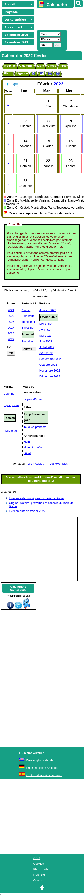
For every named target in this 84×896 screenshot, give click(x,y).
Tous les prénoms (35, 427)
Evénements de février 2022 (27, 511)
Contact (38, 880)
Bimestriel (28, 327)
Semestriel (28, 316)
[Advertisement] (58, 18)
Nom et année (33, 447)
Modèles (10, 65)
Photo (8, 73)
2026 (11, 321)
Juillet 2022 (46, 347)
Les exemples (59, 463)
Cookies (38, 863)
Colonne (9, 393)
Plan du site (41, 869)
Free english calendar (40, 760)
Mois (40, 65)
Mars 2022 (46, 324)
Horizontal (10, 430)
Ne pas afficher (32, 399)
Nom (27, 441)
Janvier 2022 (47, 310)
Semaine (27, 341)
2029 (11, 339)
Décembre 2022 (49, 376)
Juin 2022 (45, 341)
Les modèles (35, 463)
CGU (36, 858)
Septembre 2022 (50, 359)
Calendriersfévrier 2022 (18, 588)
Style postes (11, 405)
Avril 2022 (45, 329)
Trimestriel (28, 321)
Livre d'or (39, 875)
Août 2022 (46, 353)
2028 (11, 333)
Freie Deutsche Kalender (42, 767)
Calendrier (26, 65)
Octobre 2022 (48, 364)
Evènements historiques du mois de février (36, 498)
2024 (11, 310)
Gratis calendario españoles (44, 775)
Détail (27, 453)
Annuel (26, 310)
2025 (11, 316)
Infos (63, 65)
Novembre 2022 (49, 370)
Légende (22, 73)
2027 (11, 327)
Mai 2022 (45, 335)
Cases (51, 65)
